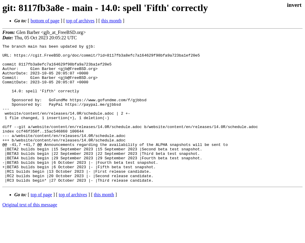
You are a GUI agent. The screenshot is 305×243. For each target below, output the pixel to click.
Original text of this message (29, 232)
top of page (41, 222)
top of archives (80, 20)
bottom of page (45, 20)
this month (111, 20)
